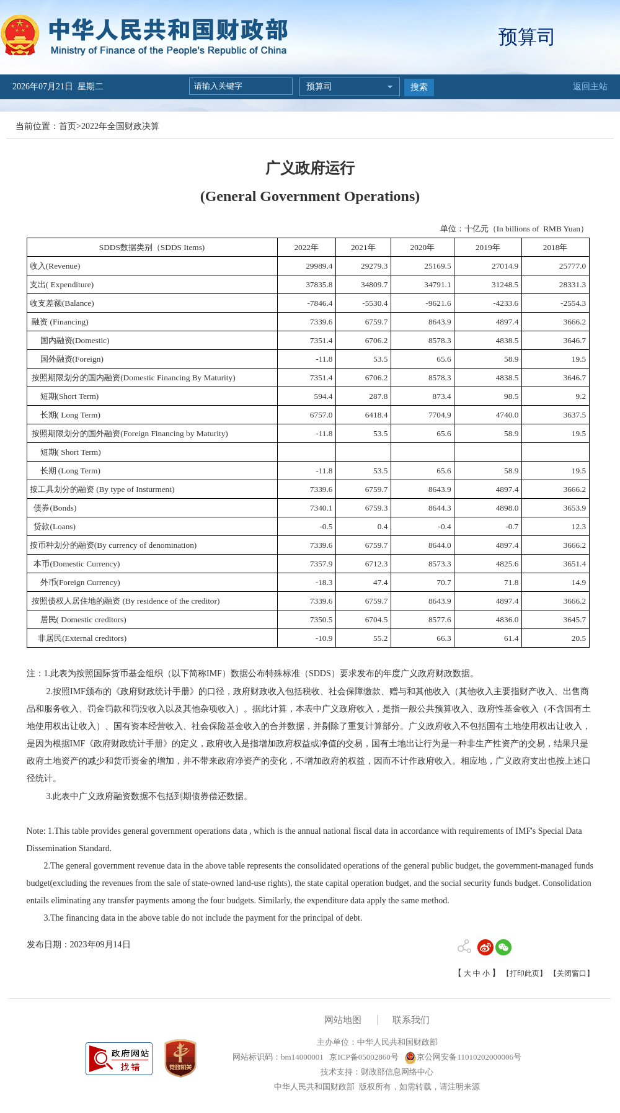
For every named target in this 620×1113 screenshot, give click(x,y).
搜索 (419, 87)
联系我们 (411, 1020)
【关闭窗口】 (571, 973)
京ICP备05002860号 (362, 1057)
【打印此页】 (524, 973)
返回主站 (590, 86)
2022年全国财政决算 (120, 126)
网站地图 (342, 1020)
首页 (67, 126)
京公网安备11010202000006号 (462, 1057)
